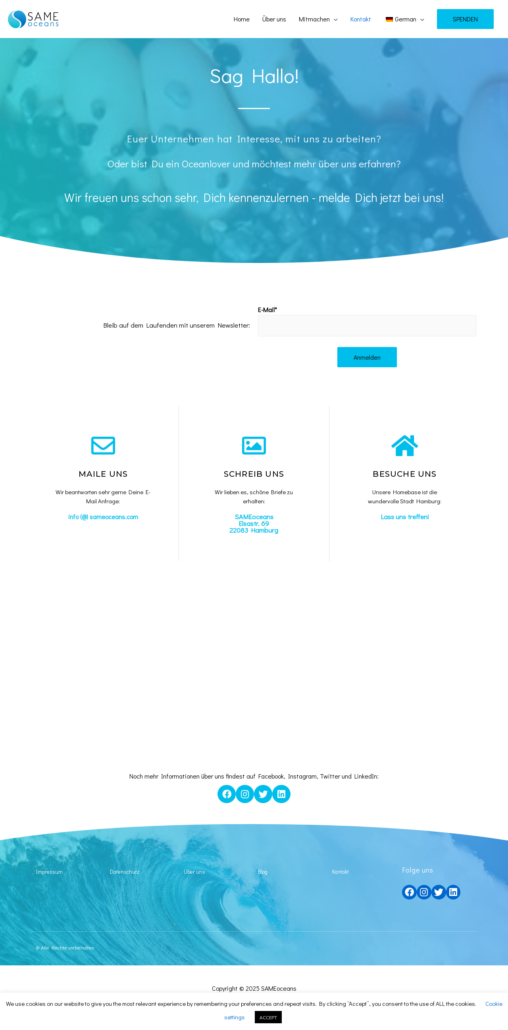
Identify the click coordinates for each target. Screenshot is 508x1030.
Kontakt (360, 19)
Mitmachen (314, 19)
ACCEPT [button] (268, 1017)
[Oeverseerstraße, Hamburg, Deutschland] (254, 669)
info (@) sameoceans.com (103, 517)
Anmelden (367, 358)
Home (242, 19)
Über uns (274, 19)
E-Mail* (267, 309)
